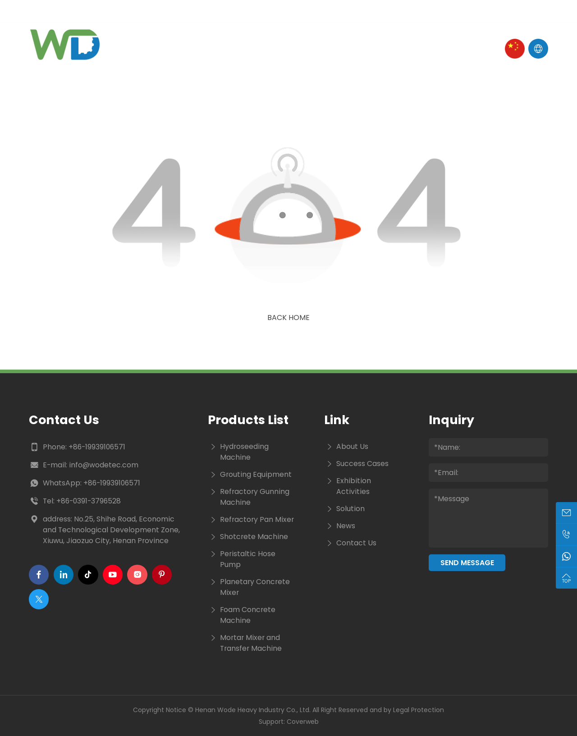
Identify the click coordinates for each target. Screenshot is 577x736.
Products (260, 48)
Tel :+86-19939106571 (182, 11)
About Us (205, 48)
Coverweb (303, 721)
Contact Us (399, 48)
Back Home (288, 317)
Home (159, 48)
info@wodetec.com (103, 465)
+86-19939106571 (97, 447)
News (307, 48)
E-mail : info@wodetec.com (79, 11)
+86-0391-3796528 (88, 501)
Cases (345, 48)
